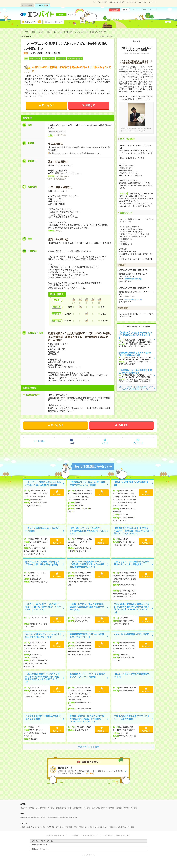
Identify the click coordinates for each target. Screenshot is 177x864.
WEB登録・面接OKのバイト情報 (59, 827)
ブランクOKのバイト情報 (104, 827)
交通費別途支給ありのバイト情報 (32, 827)
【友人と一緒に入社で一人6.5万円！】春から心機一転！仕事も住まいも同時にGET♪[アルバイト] (43, 607)
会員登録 (115, 10)
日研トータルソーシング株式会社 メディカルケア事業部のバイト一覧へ (135, 388)
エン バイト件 (42, 5)
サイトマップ (152, 9)
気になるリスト (33, 21)
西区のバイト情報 (27, 808)
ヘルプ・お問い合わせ (139, 9)
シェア (72, 443)
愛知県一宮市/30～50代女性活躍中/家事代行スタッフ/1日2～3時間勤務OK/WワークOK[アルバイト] (87, 719)
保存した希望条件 (55, 22)
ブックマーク (138, 443)
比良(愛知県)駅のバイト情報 (126, 808)
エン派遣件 (27, 5)
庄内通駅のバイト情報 (81, 808)
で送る (39, 441)
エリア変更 (72, 15)
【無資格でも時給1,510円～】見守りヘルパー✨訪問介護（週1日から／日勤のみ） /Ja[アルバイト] (131, 531)
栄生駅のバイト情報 (63, 808)
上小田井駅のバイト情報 (45, 808)
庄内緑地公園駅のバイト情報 (103, 808)
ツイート (105, 443)
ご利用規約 (75, 835)
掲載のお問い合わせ (123, 835)
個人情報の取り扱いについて (57, 835)
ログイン (125, 10)
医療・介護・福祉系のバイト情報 (32, 817)
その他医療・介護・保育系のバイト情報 (62, 817)
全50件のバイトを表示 (88, 747)
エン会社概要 (107, 835)
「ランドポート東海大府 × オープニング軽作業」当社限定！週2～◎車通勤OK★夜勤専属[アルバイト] (87, 564)
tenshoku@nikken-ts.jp (133, 279)
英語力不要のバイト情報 (83, 827)
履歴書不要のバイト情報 (125, 827)
